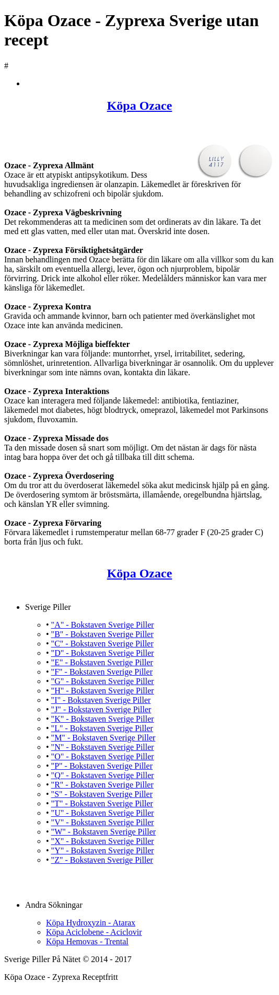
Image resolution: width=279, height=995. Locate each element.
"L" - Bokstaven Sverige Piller (102, 728)
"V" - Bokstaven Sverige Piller (102, 822)
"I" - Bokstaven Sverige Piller (101, 700)
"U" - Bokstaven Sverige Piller (102, 812)
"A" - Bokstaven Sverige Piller (102, 624)
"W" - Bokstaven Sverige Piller (103, 831)
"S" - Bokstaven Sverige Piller (102, 794)
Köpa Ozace (139, 105)
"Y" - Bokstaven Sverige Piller (102, 850)
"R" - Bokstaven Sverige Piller (102, 784)
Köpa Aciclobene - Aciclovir (94, 932)
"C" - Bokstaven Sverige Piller (102, 643)
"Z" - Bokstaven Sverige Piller (102, 859)
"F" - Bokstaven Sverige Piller (102, 671)
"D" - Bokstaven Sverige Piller (102, 653)
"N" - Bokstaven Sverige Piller (102, 747)
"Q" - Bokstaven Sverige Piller (102, 775)
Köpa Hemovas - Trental (87, 941)
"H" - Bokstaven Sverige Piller (102, 690)
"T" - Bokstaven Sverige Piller (102, 803)
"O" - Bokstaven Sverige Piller (102, 756)
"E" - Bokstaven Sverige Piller (102, 662)
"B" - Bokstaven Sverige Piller (102, 634)
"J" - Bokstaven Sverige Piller (101, 709)
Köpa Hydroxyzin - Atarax (90, 922)
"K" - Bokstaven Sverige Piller (102, 718)
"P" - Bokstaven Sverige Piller (102, 765)
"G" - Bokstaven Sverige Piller (102, 681)
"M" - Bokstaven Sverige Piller (103, 737)
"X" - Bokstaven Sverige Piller (102, 841)
